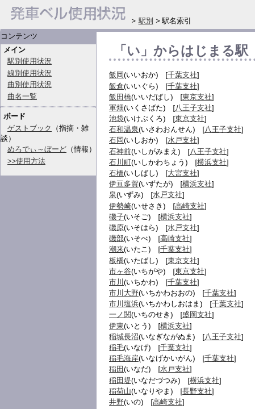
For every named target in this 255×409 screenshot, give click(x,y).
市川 (116, 282)
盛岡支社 (197, 314)
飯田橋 (120, 97)
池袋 (116, 118)
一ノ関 (120, 314)
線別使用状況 (29, 73)
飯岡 (116, 74)
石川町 (120, 162)
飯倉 (116, 86)
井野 (116, 402)
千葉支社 (182, 74)
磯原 (116, 227)
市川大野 (124, 293)
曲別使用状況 (29, 84)
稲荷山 (120, 391)
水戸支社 (182, 140)
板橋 (116, 260)
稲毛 (116, 347)
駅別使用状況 (29, 61)
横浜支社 (212, 162)
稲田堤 (120, 380)
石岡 (116, 140)
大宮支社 (182, 173)
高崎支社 (189, 206)
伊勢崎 (120, 206)
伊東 (116, 326)
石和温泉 (124, 129)
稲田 (116, 369)
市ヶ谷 (120, 271)
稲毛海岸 (124, 358)
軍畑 (116, 107)
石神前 (120, 151)
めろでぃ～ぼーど (36, 149)
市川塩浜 (124, 303)
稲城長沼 (124, 336)
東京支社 (197, 97)
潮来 (116, 249)
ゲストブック (29, 128)
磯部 (116, 238)
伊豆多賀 (124, 184)
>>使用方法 (26, 161)
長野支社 (197, 391)
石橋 (116, 173)
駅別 (146, 20)
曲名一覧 (22, 96)
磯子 (116, 216)
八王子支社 (193, 107)
